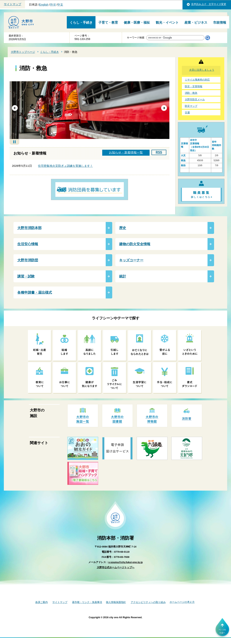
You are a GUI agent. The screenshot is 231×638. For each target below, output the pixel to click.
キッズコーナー (131, 260)
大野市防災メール (195, 99)
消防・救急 (191, 92)
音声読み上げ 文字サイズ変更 (208, 4)
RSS (159, 152)
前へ (15, 108)
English (43, 4)
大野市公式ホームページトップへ (115, 567)
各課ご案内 (41, 602)
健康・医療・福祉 (137, 22)
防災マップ (191, 106)
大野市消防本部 (29, 228)
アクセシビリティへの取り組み (148, 602)
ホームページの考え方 (182, 602)
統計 (122, 276)
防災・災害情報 (193, 86)
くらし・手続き (81, 22)
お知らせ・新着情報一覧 (126, 152)
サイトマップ (12, 4)
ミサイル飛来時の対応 (197, 79)
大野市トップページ (23, 51)
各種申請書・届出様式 (34, 292)
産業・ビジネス (195, 22)
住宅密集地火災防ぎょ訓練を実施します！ (65, 165)
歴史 (122, 228)
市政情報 (219, 22)
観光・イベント (167, 22)
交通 (187, 112)
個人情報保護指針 (116, 602)
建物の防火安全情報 (134, 244)
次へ (164, 108)
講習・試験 (26, 276)
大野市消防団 (27, 260)
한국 (53, 4)
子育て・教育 (108, 22)
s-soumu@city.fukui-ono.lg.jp (125, 562)
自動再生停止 (14, 142)
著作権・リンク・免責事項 (87, 602)
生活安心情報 (27, 244)
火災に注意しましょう (201, 69)
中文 (60, 4)
